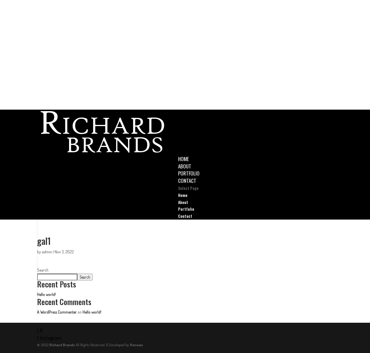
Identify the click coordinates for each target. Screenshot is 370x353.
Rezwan (136, 344)
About (184, 166)
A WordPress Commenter (57, 311)
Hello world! (46, 294)
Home (183, 159)
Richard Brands (62, 344)
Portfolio (189, 173)
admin (47, 251)
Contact (187, 180)
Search (42, 269)
